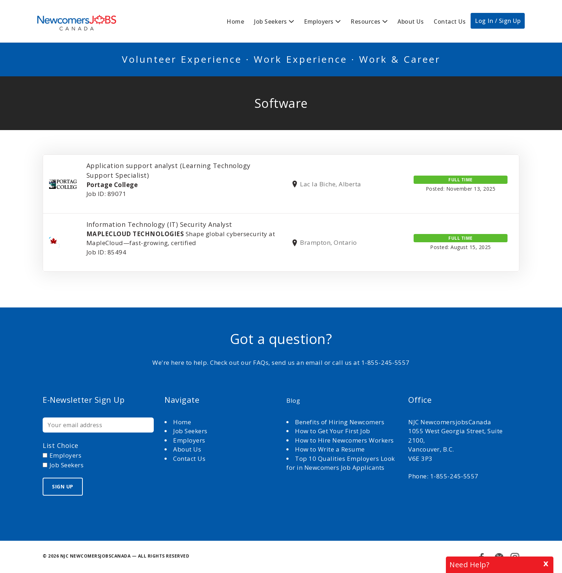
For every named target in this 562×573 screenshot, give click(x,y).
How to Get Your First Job (332, 431)
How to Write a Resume (330, 449)
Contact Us (450, 21)
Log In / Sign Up (497, 21)
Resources (366, 21)
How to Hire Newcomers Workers (344, 440)
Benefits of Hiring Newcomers (339, 422)
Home (235, 21)
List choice (60, 445)
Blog (293, 400)
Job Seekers (270, 21)
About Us (410, 21)
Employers (319, 21)
